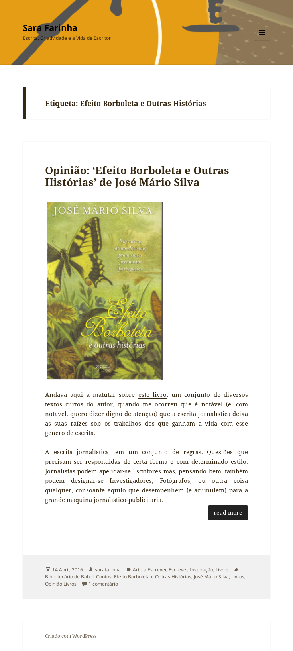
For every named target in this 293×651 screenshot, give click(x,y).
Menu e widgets (262, 40)
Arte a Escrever (149, 569)
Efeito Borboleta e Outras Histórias (152, 576)
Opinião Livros (61, 583)
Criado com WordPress (70, 636)
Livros (222, 569)
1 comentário (103, 583)
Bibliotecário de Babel (69, 576)
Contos (104, 576)
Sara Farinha (50, 27)
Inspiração (201, 569)
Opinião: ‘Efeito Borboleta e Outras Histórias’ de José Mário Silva (137, 176)
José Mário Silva (211, 576)
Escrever (178, 569)
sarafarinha (108, 569)
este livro (152, 394)
